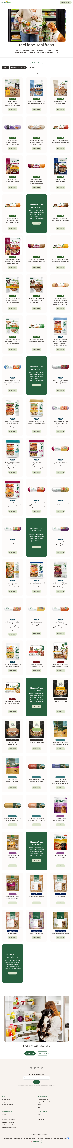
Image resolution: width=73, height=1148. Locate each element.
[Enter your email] (36, 1078)
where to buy (12, 109)
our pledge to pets (7, 1104)
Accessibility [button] (48, 1138)
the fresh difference (8, 1122)
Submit (36, 1082)
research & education (8, 1119)
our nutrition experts (8, 1117)
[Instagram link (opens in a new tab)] (35, 1068)
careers (40, 1114)
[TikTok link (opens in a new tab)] (42, 1068)
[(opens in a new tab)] (13, 88)
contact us (41, 1119)
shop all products (43, 1099)
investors (40, 1117)
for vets (4, 1114)
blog (39, 1104)
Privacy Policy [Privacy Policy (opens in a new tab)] (51, 1085)
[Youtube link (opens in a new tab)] (38, 1068)
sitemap (40, 1138)
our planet (5, 1102)
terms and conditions (30, 1138)
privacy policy (18, 1138)
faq (39, 1107)
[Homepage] (7, 2)
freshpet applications (8, 1125)
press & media (8, 1138)
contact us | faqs (65, 2)
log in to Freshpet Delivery (46, 1102)
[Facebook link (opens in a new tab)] (31, 1068)
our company (6, 1099)
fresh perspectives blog (9, 1127)
